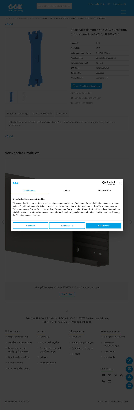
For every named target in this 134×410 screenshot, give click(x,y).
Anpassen (67, 225)
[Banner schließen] (120, 183)
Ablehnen (30, 225)
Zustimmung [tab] (29, 190)
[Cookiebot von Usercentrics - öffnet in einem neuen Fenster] (104, 183)
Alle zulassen (103, 225)
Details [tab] (67, 190)
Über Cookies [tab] (104, 190)
